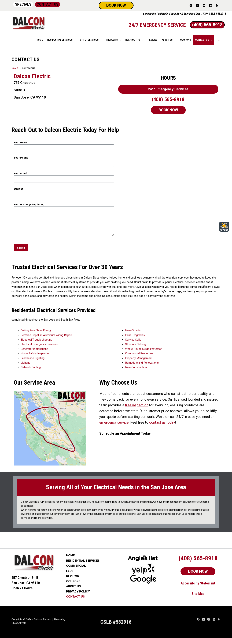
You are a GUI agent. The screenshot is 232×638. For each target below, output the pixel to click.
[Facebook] (191, 5)
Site (195, 594)
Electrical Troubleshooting (36, 339)
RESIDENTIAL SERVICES (62, 40)
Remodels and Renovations (142, 362)
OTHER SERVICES (91, 40)
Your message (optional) (64, 219)
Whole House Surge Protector (143, 349)
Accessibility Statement (198, 583)
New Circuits (133, 330)
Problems (114, 40)
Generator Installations (34, 349)
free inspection (136, 405)
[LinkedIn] (210, 5)
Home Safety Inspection (35, 353)
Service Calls (133, 339)
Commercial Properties (139, 353)
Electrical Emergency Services (39, 344)
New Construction (136, 367)
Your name (64, 145)
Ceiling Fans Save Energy (36, 330)
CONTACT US (47, 4)
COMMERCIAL (76, 565)
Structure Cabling (135, 344)
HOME (39, 40)
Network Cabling (31, 367)
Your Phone (64, 160)
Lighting (25, 362)
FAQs (69, 570)
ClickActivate (19, 623)
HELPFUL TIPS (135, 40)
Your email (64, 176)
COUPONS (185, 40)
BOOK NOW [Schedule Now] (116, 5)
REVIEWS (152, 40)
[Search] (219, 40)
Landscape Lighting (33, 358)
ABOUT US (169, 40)
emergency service (114, 422)
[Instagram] (204, 5)
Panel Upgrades (135, 335)
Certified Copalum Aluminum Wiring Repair (46, 335)
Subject (64, 191)
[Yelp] (217, 5)
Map (201, 594)
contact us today (162, 422)
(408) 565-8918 (168, 99)
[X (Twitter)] (197, 5)
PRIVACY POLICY (78, 591)
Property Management (138, 358)
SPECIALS (23, 4)
